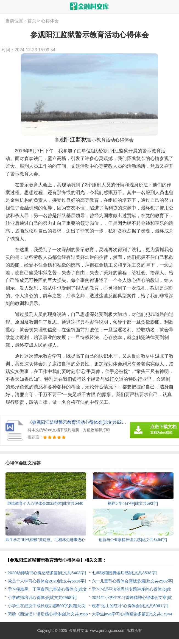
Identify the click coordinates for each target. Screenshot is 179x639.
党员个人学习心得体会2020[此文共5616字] (47, 581)
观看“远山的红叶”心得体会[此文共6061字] (130, 605)
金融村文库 (78, 630)
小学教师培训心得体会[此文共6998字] (42, 597)
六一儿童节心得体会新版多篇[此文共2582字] (132, 581)
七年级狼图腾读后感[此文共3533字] (124, 572)
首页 (31, 20)
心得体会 (50, 20)
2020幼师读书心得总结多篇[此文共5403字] (47, 572)
